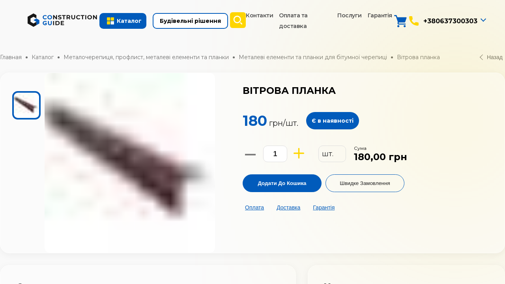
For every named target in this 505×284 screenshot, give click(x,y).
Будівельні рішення (190, 20)
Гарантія (380, 15)
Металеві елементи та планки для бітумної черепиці (313, 57)
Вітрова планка (418, 57)
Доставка (288, 207)
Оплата (254, 207)
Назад (491, 57)
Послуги (349, 15)
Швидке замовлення (365, 183)
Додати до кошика (282, 183)
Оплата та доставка (293, 21)
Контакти (259, 15)
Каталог (43, 57)
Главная (11, 57)
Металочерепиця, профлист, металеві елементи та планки (146, 57)
